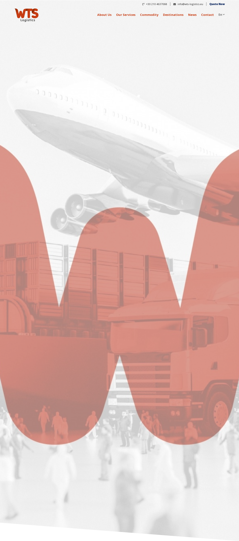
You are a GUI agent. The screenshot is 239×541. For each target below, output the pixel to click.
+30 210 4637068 (156, 4)
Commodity (149, 15)
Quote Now (217, 4)
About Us (104, 15)
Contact (207, 15)
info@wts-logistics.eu (190, 4)
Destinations (173, 15)
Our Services (126, 15)
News (192, 15)
